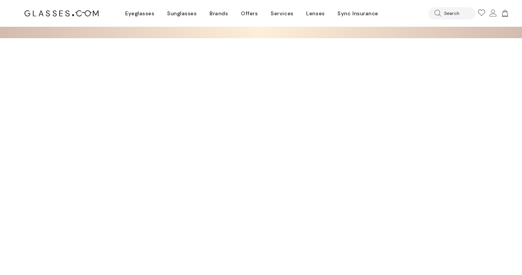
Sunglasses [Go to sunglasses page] (182, 13)
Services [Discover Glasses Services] (282, 13)
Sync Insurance (358, 13)
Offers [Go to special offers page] (249, 13)
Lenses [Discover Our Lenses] (315, 13)
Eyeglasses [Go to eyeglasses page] (139, 13)
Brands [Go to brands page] (219, 13)
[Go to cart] (504, 13)
